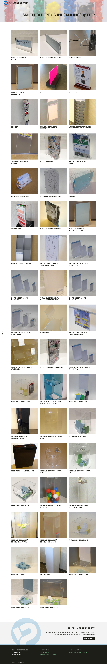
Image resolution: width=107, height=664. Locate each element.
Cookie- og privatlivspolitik (18, 662)
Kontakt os (88, 638)
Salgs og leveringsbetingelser (77, 652)
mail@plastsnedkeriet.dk (48, 654)
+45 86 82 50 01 (45, 652)
